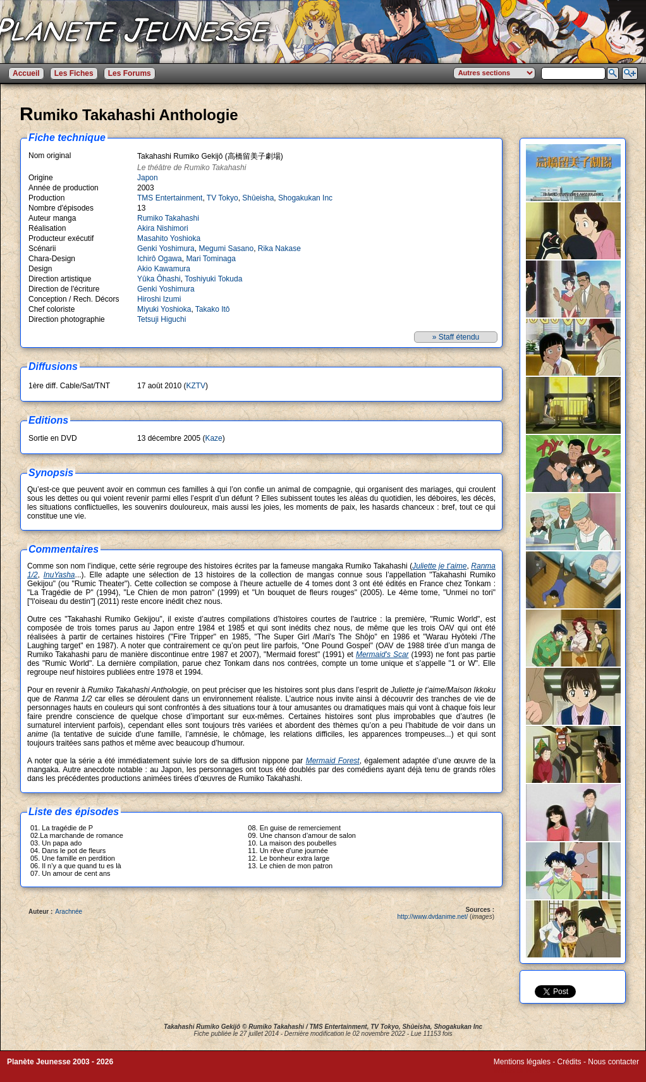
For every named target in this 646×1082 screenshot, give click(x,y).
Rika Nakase (279, 248)
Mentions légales (522, 1061)
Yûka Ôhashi (159, 278)
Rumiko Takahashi (168, 218)
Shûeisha (258, 198)
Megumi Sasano (225, 248)
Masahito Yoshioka (168, 238)
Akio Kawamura (163, 268)
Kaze (213, 438)
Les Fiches (74, 73)
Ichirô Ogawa (159, 258)
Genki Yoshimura (166, 248)
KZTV (195, 385)
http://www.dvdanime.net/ (433, 916)
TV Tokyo (222, 198)
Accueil (26, 73)
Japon (147, 177)
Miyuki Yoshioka (164, 309)
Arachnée (68, 911)
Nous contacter (613, 1061)
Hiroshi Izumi (159, 299)
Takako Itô (212, 309)
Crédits (570, 1061)
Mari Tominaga (210, 258)
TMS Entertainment (169, 198)
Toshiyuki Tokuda (213, 278)
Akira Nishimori (162, 228)
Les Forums (129, 73)
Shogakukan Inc (305, 198)
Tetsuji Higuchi (161, 319)
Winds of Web (517, 1070)
